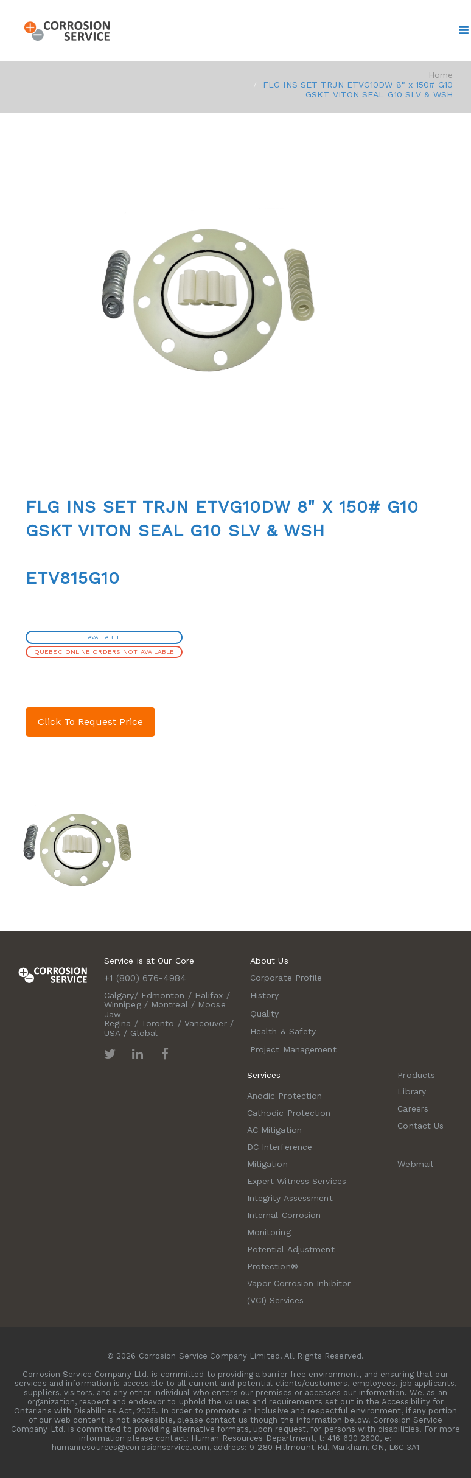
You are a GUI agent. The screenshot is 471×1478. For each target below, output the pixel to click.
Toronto (158, 1023)
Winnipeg (122, 1004)
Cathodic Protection (289, 1113)
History (264, 995)
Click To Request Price (90, 721)
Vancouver (205, 1023)
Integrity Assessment (290, 1198)
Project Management (293, 1049)
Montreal (169, 1004)
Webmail (415, 1164)
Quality (264, 1013)
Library (411, 1091)
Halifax (209, 995)
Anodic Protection (285, 1096)
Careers (412, 1108)
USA (112, 1033)
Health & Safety (283, 1031)
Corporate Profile (286, 977)
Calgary (119, 995)
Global (144, 1033)
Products (416, 1075)
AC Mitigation (274, 1130)
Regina (117, 1023)
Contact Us (420, 1125)
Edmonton (163, 995)
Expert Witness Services (296, 1181)
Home (440, 75)
